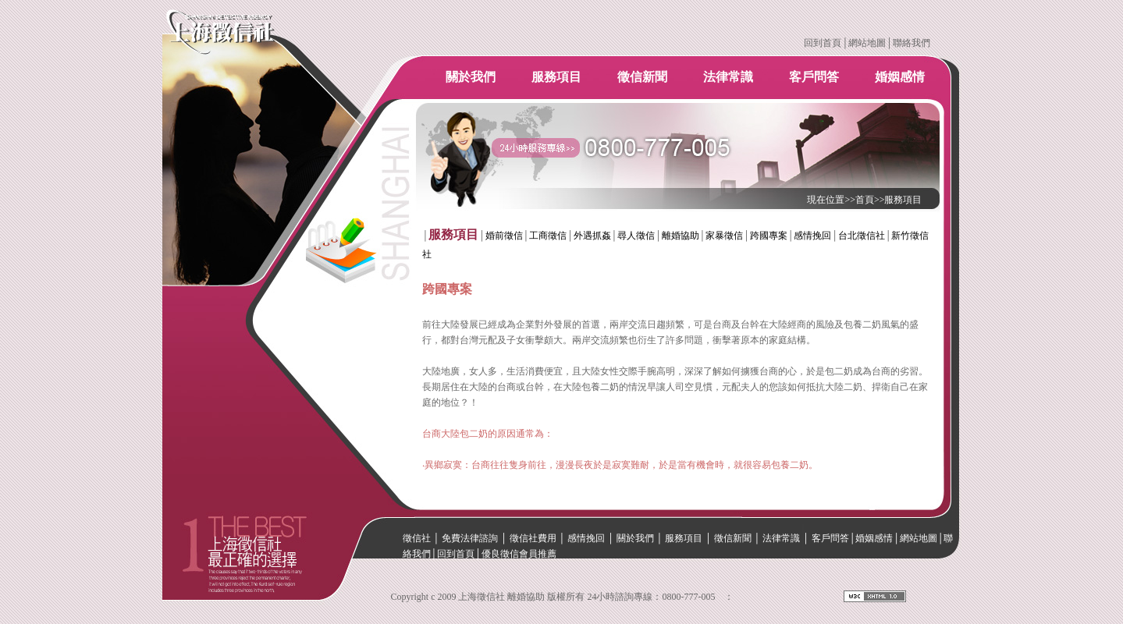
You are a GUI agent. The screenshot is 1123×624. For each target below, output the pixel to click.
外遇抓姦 (592, 235)
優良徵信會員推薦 (519, 553)
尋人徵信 (636, 235)
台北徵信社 (861, 235)
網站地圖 (867, 42)
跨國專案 (768, 235)
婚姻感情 (900, 76)
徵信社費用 (533, 538)
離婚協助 (680, 235)
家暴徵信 (724, 235)
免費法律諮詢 (470, 538)
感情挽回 (812, 235)
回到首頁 (822, 42)
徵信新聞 (642, 76)
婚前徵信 (504, 235)
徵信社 (417, 538)
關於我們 (471, 76)
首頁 (864, 199)
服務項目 (556, 76)
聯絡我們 (911, 42)
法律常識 (728, 76)
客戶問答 (814, 76)
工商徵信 (548, 235)
